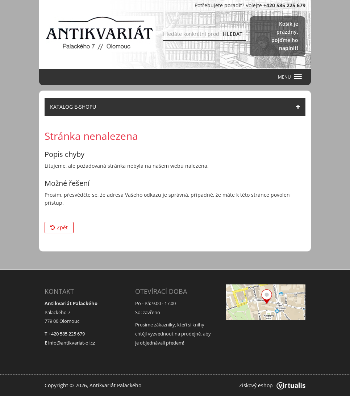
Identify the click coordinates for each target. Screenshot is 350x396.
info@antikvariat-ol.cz (71, 342)
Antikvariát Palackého (115, 385)
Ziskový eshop (272, 385)
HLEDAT (232, 33)
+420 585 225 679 (67, 333)
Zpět (59, 227)
